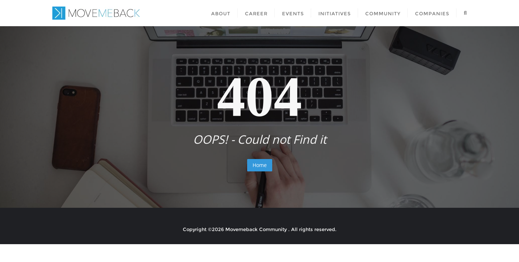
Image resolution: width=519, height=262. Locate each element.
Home (260, 165)
